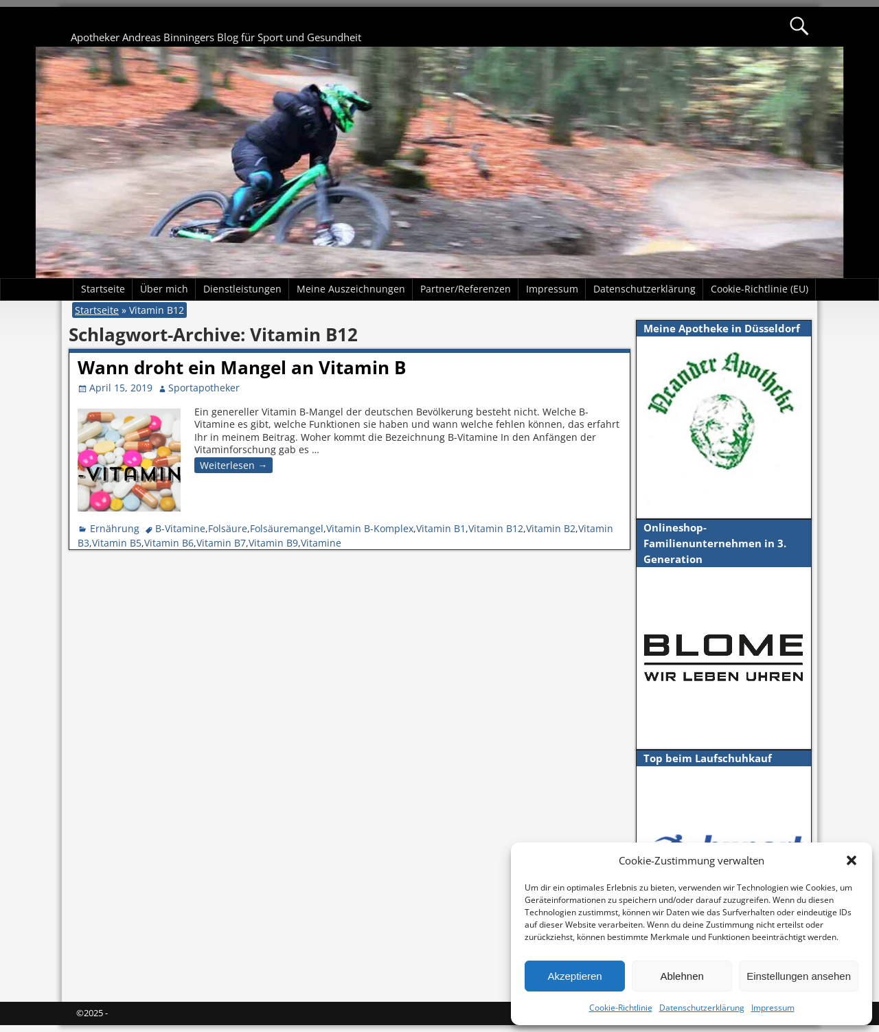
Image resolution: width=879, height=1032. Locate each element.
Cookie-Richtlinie (620, 1007)
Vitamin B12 (495, 528)
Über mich (164, 288)
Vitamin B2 (550, 528)
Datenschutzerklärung (701, 1007)
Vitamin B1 (441, 528)
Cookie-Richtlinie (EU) (759, 288)
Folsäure (227, 528)
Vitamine (321, 542)
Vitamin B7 (221, 542)
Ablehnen (681, 976)
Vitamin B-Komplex (369, 528)
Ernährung (114, 528)
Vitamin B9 (273, 542)
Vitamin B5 (116, 542)
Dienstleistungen (242, 288)
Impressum (773, 1007)
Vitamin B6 (169, 542)
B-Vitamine (180, 528)
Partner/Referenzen (465, 288)
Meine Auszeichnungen (351, 288)
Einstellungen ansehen (798, 976)
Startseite (103, 288)
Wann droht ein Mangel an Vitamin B (242, 367)
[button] (851, 860)
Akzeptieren (574, 976)
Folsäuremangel (286, 528)
